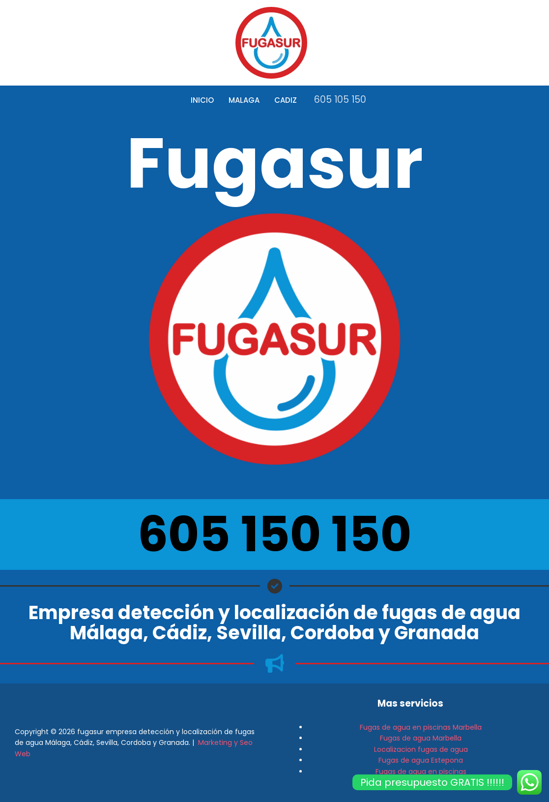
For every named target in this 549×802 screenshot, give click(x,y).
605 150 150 (274, 534)
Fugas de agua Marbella (421, 738)
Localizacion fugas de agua (421, 749)
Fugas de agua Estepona (420, 760)
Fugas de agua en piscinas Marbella (421, 727)
